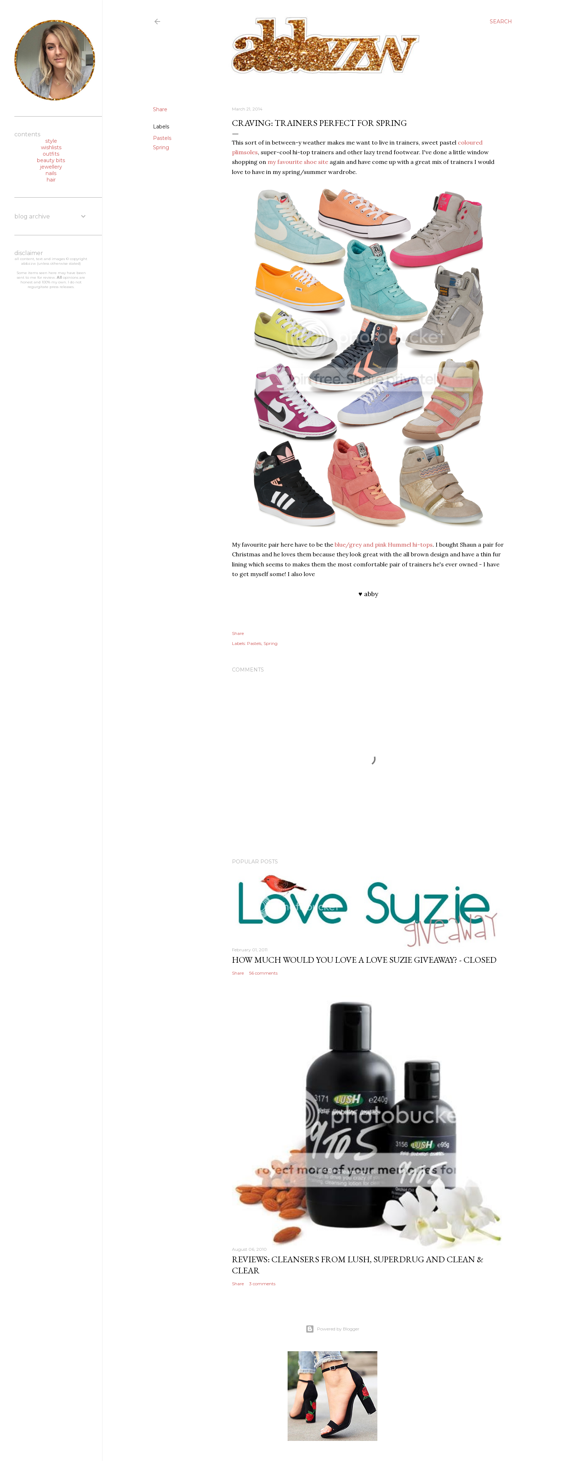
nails (51, 173)
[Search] (501, 21)
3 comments (262, 1283)
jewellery (51, 167)
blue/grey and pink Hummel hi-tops (384, 544)
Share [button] (160, 109)
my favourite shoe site (297, 161)
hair (51, 179)
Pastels (162, 138)
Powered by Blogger (332, 1329)
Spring (161, 147)
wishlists (51, 147)
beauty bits (51, 160)
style (51, 141)
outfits (51, 154)
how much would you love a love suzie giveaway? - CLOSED (364, 959)
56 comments (263, 973)
